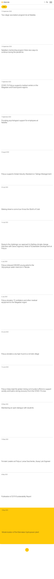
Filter (4, 6)
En (45, 2)
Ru (47, 2)
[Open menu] (51, 2)
